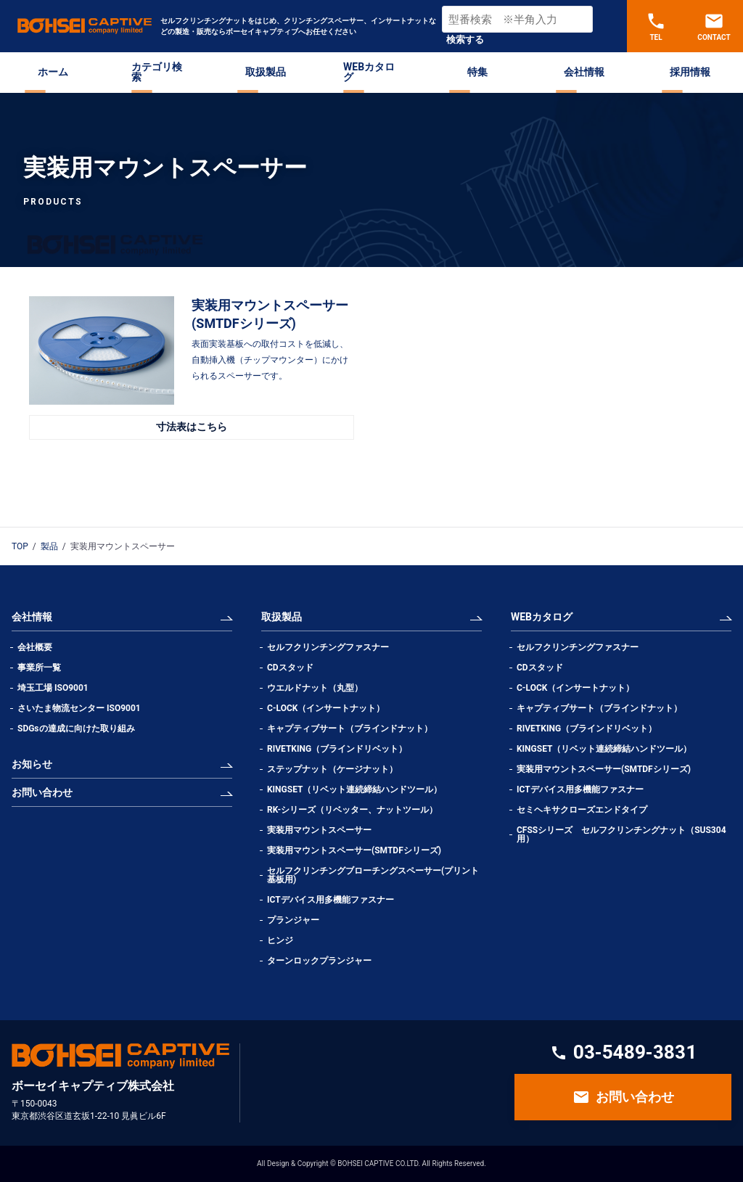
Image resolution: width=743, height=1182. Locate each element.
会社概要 (34, 647)
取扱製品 (265, 72)
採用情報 (690, 72)
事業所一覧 (39, 667)
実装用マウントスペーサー (319, 830)
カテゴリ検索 (156, 72)
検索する (465, 39)
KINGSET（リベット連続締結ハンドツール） (354, 789)
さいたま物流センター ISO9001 (79, 708)
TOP (20, 546)
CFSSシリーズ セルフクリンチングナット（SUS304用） (621, 834)
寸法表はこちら (191, 426)
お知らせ (32, 764)
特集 (477, 72)
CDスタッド (290, 667)
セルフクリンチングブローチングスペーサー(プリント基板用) (373, 875)
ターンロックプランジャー (319, 961)
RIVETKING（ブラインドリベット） (337, 749)
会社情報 (584, 72)
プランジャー (293, 920)
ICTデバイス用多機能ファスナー (330, 900)
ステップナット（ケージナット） (332, 769)
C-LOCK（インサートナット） (326, 708)
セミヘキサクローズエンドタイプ (582, 810)
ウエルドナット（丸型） (319, 688)
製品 (49, 546)
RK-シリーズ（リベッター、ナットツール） (352, 810)
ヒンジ (280, 940)
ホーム (53, 72)
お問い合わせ (42, 792)
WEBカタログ (369, 72)
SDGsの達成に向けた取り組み (76, 728)
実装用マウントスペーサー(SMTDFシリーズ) (354, 850)
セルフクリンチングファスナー (328, 647)
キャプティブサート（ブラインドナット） (349, 728)
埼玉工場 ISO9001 (53, 688)
